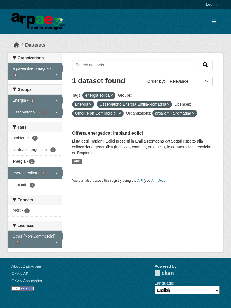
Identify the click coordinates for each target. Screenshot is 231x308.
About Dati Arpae (26, 266)
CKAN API (20, 273)
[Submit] (205, 65)
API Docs (158, 181)
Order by (155, 81)
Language (164, 283)
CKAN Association (27, 281)
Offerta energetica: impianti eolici (107, 133)
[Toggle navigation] (214, 22)
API (140, 181)
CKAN (164, 273)
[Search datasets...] (135, 65)
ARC (77, 161)
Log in (211, 4)
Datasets (35, 45)
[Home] (16, 45)
